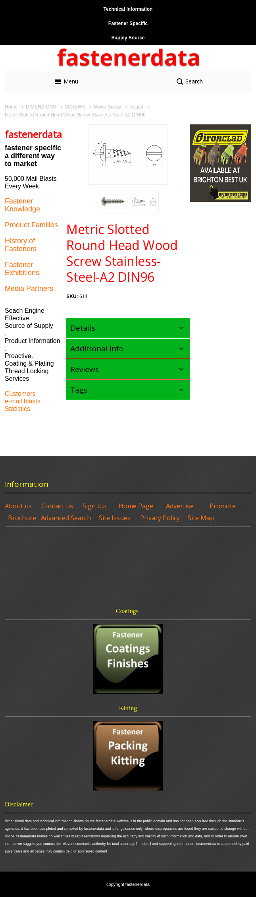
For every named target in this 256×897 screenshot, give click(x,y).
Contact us (57, 506)
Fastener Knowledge (22, 205)
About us (18, 506)
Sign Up (94, 506)
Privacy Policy (160, 517)
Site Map (201, 517)
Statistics (17, 408)
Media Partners (29, 289)
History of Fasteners (21, 245)
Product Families (31, 225)
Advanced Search (66, 517)
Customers (20, 393)
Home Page (136, 506)
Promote (223, 506)
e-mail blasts (22, 401)
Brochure (22, 517)
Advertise (180, 506)
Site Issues (115, 517)
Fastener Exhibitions (22, 269)
